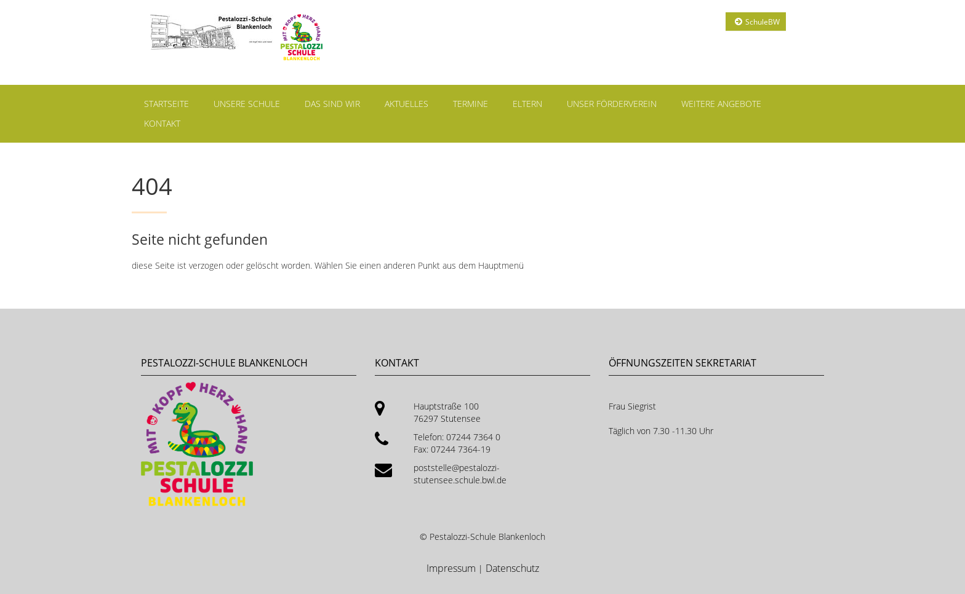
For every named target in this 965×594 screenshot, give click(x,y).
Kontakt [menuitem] (162, 123)
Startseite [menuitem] (166, 103)
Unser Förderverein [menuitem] (612, 103)
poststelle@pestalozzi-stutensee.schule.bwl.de (460, 474)
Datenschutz (512, 568)
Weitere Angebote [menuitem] (721, 103)
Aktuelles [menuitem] (406, 103)
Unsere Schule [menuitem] (247, 103)
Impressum (452, 568)
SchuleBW (762, 22)
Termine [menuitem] (470, 103)
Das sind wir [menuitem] (332, 103)
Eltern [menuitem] (527, 103)
